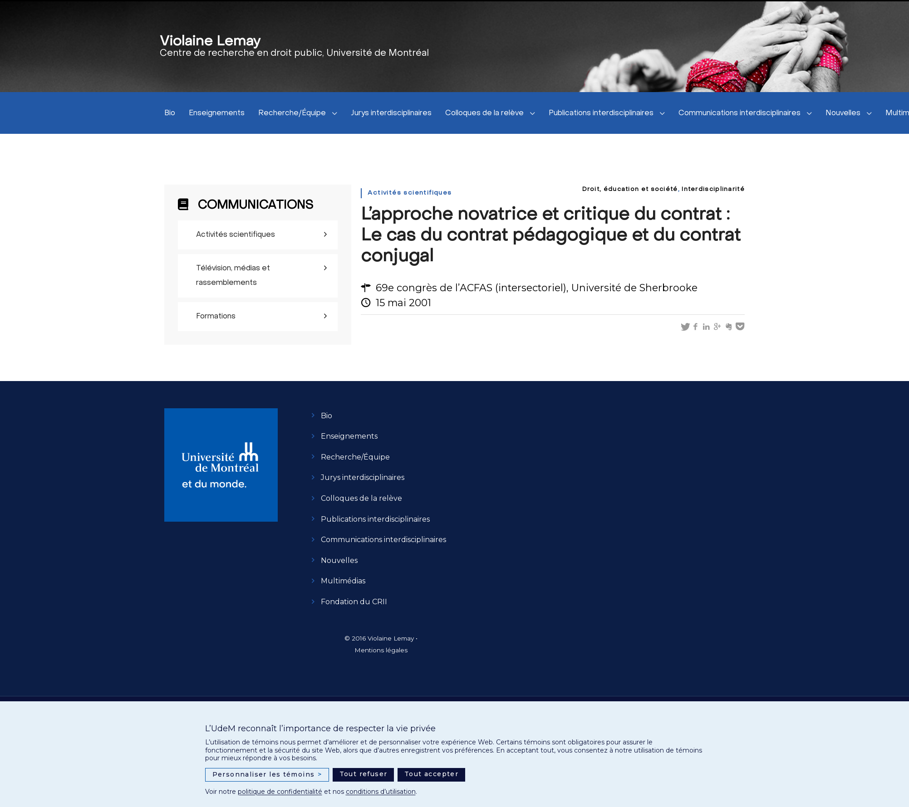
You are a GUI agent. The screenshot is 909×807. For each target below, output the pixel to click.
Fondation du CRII (354, 601)
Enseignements (217, 113)
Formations (216, 316)
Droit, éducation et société (630, 189)
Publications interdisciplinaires (601, 113)
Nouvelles (842, 113)
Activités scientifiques (235, 235)
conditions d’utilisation (381, 791)
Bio (169, 113)
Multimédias (343, 581)
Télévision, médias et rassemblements (233, 276)
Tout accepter (431, 774)
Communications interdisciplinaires (739, 113)
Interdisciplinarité (713, 189)
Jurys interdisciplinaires (391, 113)
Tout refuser (363, 774)
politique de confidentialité (280, 791)
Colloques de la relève (484, 113)
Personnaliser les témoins (267, 774)
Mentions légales (381, 650)
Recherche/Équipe (292, 113)
